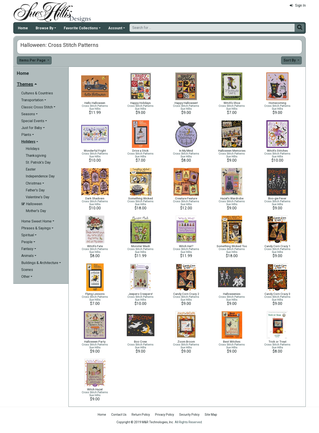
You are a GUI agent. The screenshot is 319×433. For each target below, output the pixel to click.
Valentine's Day (37, 197)
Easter (31, 169)
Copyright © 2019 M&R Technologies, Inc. (145, 422)
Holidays (32, 149)
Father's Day (35, 190)
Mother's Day (36, 211)
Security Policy (189, 414)
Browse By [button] (44, 28)
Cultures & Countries (37, 93)
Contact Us (118, 414)
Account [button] (115, 28)
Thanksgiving (36, 155)
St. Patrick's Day (38, 162)
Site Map (211, 414)
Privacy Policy (164, 414)
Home (23, 28)
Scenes (27, 270)
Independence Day (40, 176)
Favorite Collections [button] (81, 28)
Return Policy (141, 414)
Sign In (298, 5)
